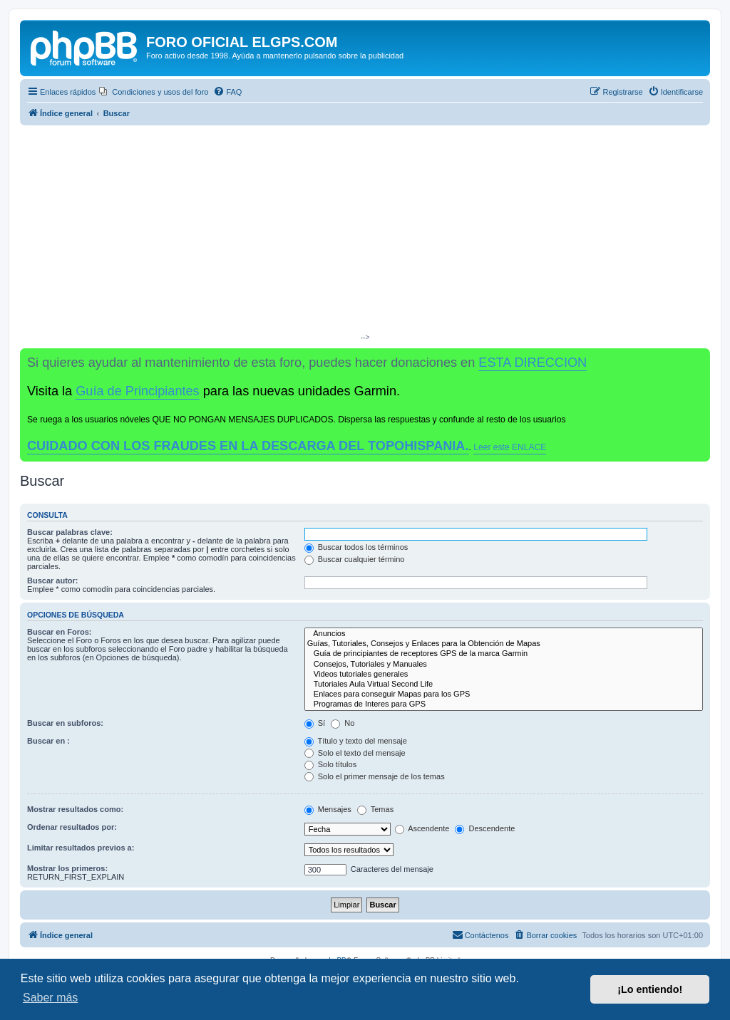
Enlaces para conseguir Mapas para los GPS (503, 694)
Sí (314, 723)
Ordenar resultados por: (72, 827)
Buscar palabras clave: (70, 532)
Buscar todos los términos (356, 547)
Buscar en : (48, 741)
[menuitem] (153, 91)
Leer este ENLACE (509, 447)
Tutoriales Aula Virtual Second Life (503, 684)
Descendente (485, 828)
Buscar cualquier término (354, 559)
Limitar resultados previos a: (80, 847)
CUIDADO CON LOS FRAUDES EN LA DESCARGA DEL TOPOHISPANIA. (248, 446)
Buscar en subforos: (65, 723)
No (342, 723)
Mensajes (327, 809)
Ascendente (422, 828)
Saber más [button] (50, 998)
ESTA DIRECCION (532, 362)
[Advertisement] (365, 232)
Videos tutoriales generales (503, 675)
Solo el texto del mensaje (355, 753)
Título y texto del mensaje (355, 741)
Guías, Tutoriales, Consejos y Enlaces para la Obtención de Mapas (503, 644)
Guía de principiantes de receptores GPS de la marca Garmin (503, 654)
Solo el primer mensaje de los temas (374, 776)
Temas (375, 809)
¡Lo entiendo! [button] (649, 989)
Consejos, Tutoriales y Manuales (503, 665)
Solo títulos (330, 764)
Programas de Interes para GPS (503, 704)
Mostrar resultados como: (75, 809)
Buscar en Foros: (59, 632)
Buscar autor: (52, 580)
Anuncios (503, 634)
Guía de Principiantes (137, 391)
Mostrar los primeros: (67, 868)
